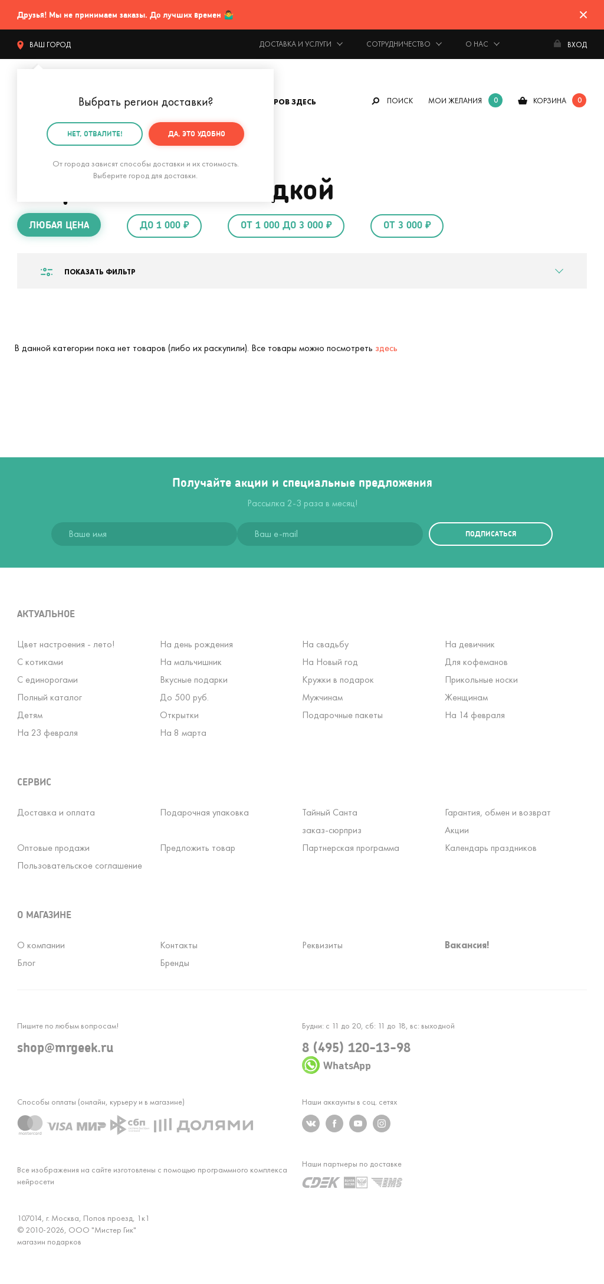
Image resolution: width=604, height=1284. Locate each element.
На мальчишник (191, 662)
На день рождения (196, 644)
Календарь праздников (491, 847)
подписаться (490, 533)
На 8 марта (183, 732)
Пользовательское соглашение (79, 865)
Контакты (179, 945)
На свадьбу (325, 644)
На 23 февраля (47, 732)
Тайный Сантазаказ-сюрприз (332, 821)
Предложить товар (197, 847)
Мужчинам (322, 697)
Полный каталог (49, 697)
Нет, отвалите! (95, 133)
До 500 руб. (184, 697)
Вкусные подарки (194, 679)
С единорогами (47, 679)
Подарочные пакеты (342, 715)
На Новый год (330, 662)
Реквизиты (322, 945)
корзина (549, 101)
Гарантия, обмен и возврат (498, 812)
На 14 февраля (475, 715)
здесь (386, 348)
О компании (41, 945)
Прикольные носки (481, 679)
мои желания (455, 101)
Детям (29, 715)
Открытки (179, 715)
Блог (26, 963)
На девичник (470, 644)
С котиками (40, 662)
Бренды (174, 963)
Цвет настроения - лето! (65, 644)
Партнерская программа (350, 847)
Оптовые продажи (53, 847)
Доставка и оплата (56, 812)
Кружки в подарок (338, 679)
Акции (457, 830)
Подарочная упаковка (204, 812)
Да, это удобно (196, 133)
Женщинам (466, 697)
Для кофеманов (476, 662)
